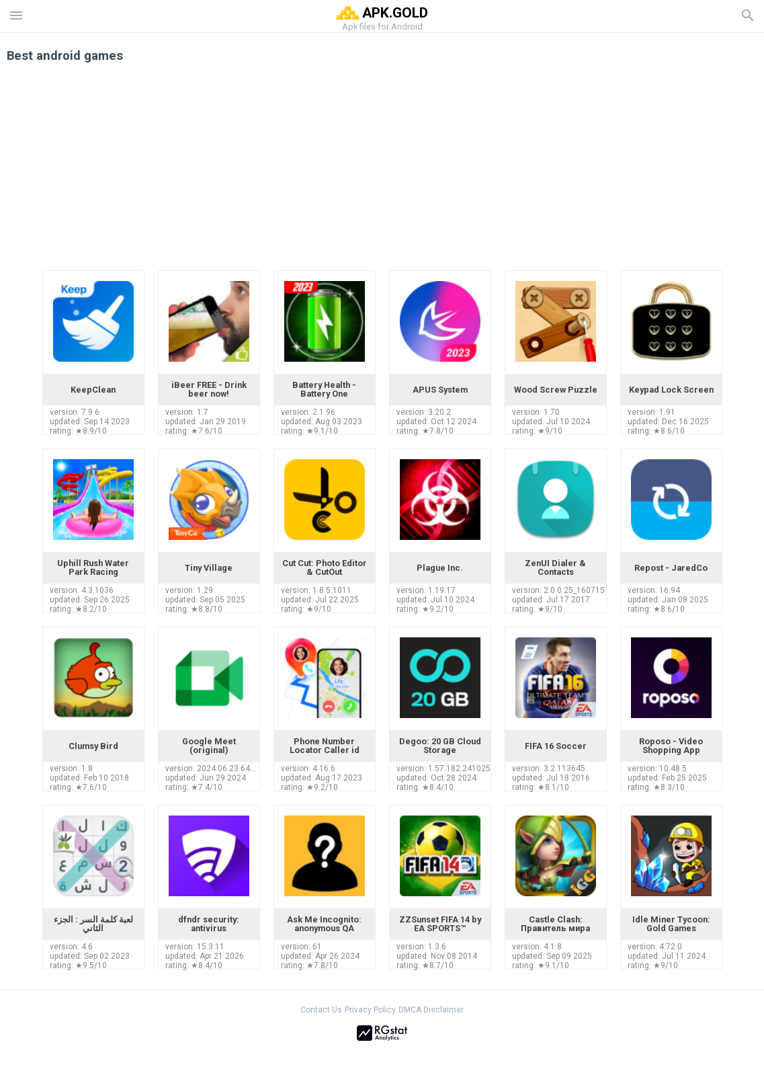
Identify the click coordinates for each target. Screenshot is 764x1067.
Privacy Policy (370, 1010)
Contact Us (321, 1010)
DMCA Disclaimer (431, 1010)
